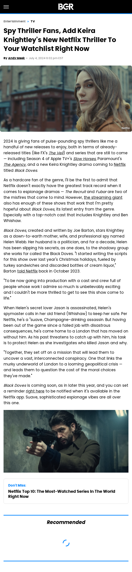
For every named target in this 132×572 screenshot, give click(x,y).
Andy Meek (16, 58)
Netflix (120, 165)
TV (32, 21)
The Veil (56, 153)
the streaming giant (103, 198)
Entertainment (14, 21)
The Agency (15, 165)
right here (35, 391)
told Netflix (27, 272)
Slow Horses (84, 159)
